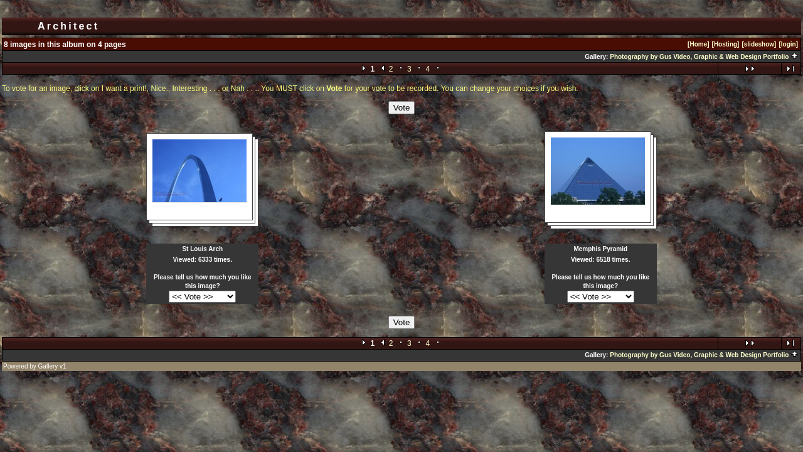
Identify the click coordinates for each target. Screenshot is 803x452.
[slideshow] (759, 44)
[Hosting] (726, 44)
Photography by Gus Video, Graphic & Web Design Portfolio (704, 56)
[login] (788, 44)
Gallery (48, 366)
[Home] (698, 44)
